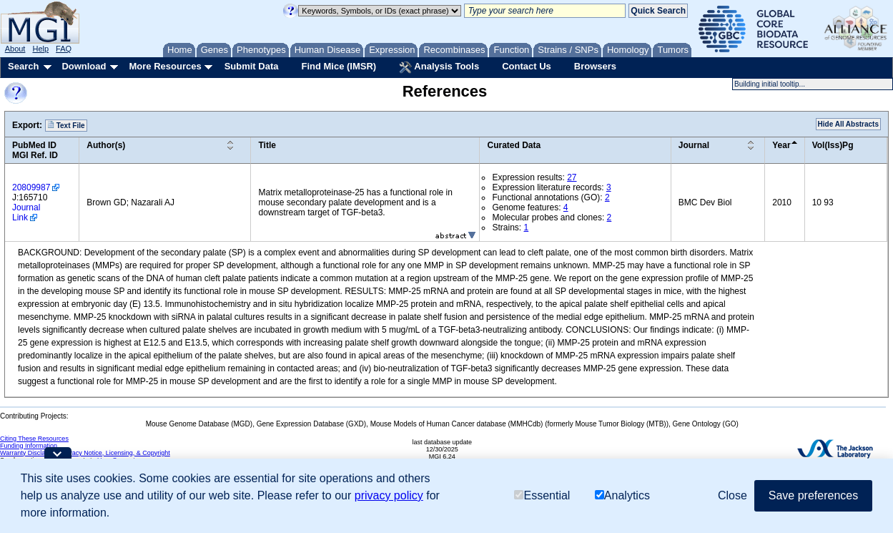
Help (40, 48)
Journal (694, 145)
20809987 (31, 187)
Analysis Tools (439, 67)
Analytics (622, 495)
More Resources (165, 66)
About (15, 48)
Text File (66, 125)
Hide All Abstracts (848, 124)
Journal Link (26, 212)
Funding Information (28, 445)
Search (23, 66)
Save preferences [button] (813, 495)
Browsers (595, 66)
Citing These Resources (34, 438)
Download (83, 66)
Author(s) (106, 145)
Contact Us (526, 66)
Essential (542, 495)
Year (781, 145)
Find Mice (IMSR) (338, 66)
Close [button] (732, 495)
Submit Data (252, 66)
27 (571, 177)
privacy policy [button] (389, 495)
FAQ (63, 48)
